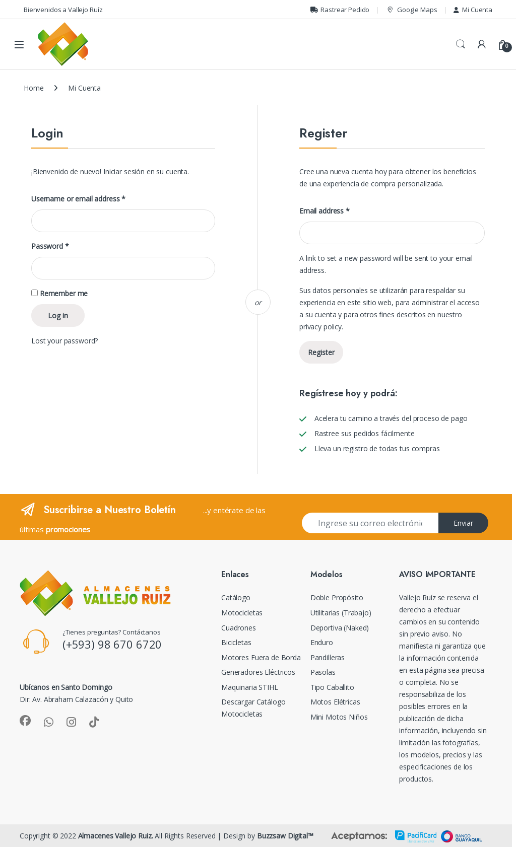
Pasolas (323, 672)
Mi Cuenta (473, 9)
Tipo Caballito (332, 687)
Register (321, 352)
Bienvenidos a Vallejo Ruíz (63, 9)
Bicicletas (236, 642)
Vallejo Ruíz (417, 597)
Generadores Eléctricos (258, 672)
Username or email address (78, 198)
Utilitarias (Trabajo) (340, 612)
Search (460, 44)
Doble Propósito (336, 597)
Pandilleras (327, 657)
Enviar (463, 523)
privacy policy (320, 326)
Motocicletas (242, 612)
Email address (324, 211)
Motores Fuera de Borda (261, 657)
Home (33, 88)
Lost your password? (64, 340)
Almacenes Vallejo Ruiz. (115, 835)
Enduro (321, 642)
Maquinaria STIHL (249, 687)
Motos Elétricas (335, 702)
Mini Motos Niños (339, 717)
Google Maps (411, 10)
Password (50, 246)
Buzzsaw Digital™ (285, 835)
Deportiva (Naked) (339, 627)
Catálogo (235, 597)
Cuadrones (238, 627)
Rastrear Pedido (340, 9)
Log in (58, 315)
